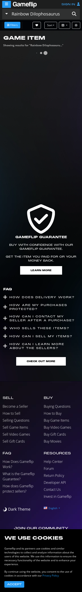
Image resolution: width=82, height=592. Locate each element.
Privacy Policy (50, 575)
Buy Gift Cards (55, 434)
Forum (49, 468)
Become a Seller (15, 406)
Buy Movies (52, 441)
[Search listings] (39, 14)
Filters (12, 25)
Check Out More (41, 361)
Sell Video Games (16, 434)
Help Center (53, 461)
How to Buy (52, 413)
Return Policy (54, 475)
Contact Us (52, 489)
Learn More (41, 270)
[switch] (16, 509)
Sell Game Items (15, 427)
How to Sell (11, 413)
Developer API (55, 482)
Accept (14, 584)
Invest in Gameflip (58, 496)
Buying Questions (57, 406)
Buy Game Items (56, 420)
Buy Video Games (57, 427)
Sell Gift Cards (14, 441)
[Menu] (6, 4)
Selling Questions (16, 420)
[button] (74, 14)
